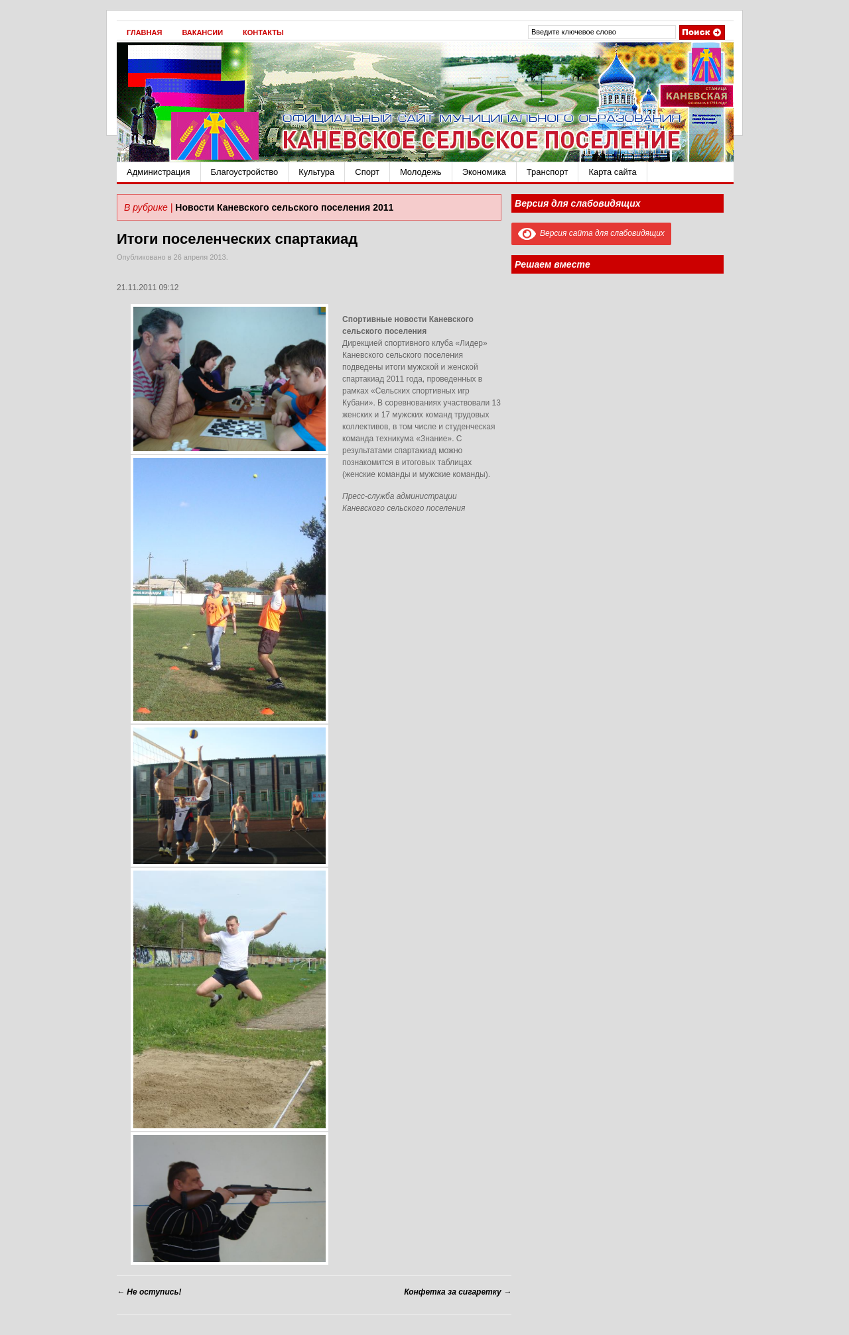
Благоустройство (245, 172)
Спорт (367, 172)
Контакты (263, 32)
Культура (316, 172)
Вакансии (202, 32)
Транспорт (547, 172)
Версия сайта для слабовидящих (591, 233)
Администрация (158, 172)
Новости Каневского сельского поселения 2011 (284, 207)
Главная (144, 32)
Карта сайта (612, 172)
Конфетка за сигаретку (457, 1292)
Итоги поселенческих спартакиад (237, 239)
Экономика (484, 172)
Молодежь (421, 172)
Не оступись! (149, 1292)
